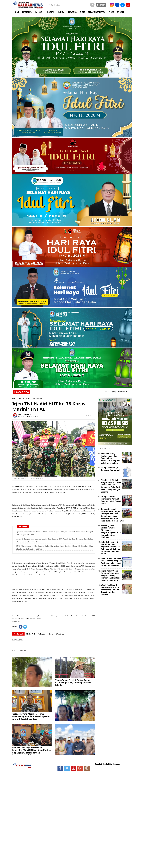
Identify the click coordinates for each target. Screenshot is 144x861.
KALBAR (38, 12)
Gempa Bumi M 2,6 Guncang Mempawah (110, 468)
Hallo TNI (21, 399)
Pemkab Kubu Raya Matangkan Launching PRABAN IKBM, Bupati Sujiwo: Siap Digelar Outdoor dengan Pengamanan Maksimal (31, 751)
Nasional (40, 399)
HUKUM (61, 12)
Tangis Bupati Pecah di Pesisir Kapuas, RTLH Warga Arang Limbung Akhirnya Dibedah (73, 682)
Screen (101, 4)
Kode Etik (107, 764)
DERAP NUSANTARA (96, 12)
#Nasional (60, 634)
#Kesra (50, 634)
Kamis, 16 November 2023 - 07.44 (28, 416)
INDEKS (120, 12)
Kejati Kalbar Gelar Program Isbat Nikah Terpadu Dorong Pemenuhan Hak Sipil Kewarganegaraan (110, 575)
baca (88, 416)
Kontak (116, 764)
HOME (16, 12)
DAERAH (50, 12)
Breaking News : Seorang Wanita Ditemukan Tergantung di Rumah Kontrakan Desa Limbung (111, 531)
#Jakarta (41, 634)
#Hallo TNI (30, 634)
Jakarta (28, 399)
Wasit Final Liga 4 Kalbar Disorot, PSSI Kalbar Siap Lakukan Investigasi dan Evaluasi (110, 590)
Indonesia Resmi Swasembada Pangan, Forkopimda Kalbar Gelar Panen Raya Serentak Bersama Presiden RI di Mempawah (113, 515)
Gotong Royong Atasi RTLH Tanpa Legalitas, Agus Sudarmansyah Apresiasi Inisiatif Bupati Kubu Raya (31, 716)
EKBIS (82, 12)
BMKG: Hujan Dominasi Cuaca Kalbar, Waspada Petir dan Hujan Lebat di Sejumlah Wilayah (111, 562)
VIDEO (111, 12)
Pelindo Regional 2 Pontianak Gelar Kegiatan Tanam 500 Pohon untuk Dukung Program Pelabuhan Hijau (110, 548)
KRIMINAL (72, 12)
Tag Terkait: (18, 634)
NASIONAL (27, 12)
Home (14, 399)
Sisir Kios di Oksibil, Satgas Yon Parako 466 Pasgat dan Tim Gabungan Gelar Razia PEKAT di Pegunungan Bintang (111, 486)
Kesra (34, 399)
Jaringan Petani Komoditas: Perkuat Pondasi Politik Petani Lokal (111, 500)
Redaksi (98, 764)
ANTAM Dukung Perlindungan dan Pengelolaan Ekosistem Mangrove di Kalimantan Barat (110, 458)
